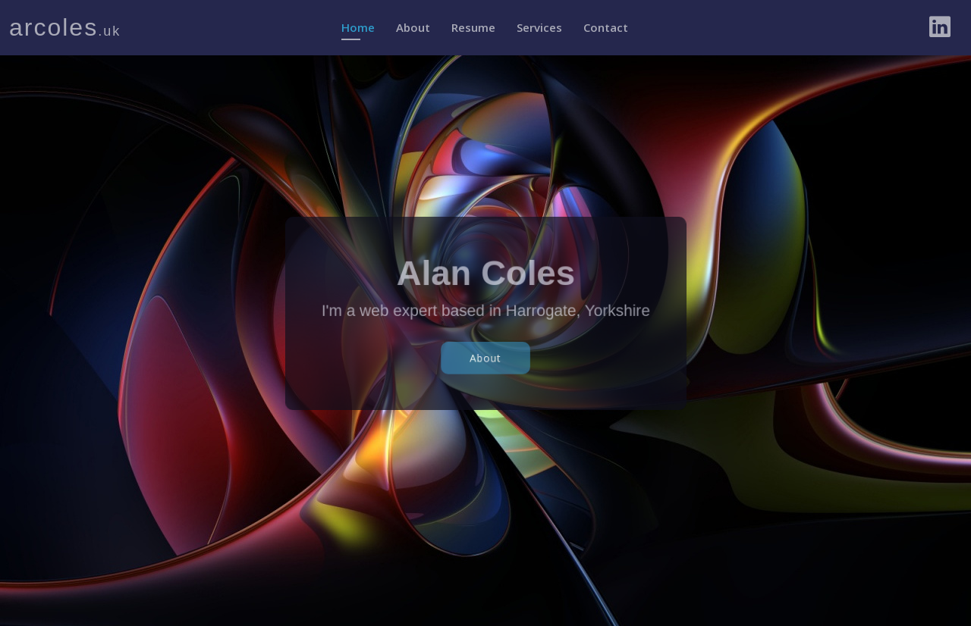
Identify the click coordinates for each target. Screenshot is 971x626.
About (413, 27)
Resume (473, 27)
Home (358, 27)
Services (539, 27)
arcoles (65, 27)
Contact (605, 27)
